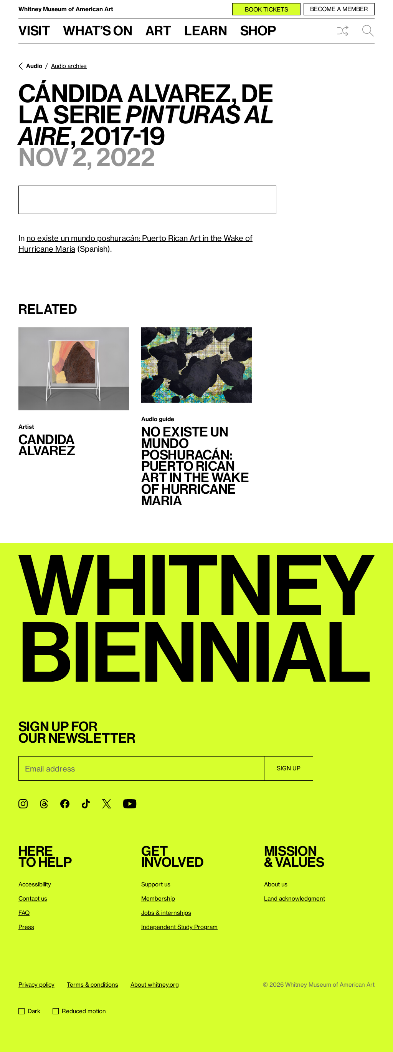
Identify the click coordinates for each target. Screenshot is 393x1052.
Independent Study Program (179, 926)
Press (26, 926)
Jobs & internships (166, 912)
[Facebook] (65, 804)
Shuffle (343, 31)
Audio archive (69, 65)
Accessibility (34, 884)
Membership (158, 898)
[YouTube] (129, 804)
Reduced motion (79, 1010)
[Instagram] (23, 804)
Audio (34, 65)
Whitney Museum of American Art (65, 8)
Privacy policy (36, 984)
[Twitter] (106, 804)
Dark (29, 1010)
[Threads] (44, 804)
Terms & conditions (92, 984)
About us (275, 884)
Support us (155, 884)
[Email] (141, 768)
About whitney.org (154, 984)
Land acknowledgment (294, 898)
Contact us (32, 898)
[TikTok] (86, 804)
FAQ (24, 912)
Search (368, 31)
